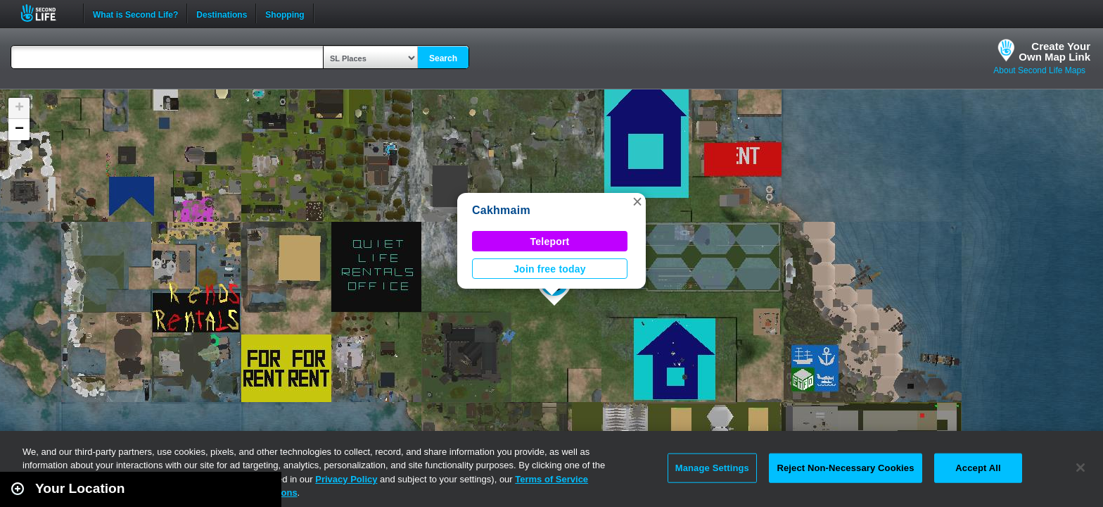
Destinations (221, 13)
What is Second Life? (135, 13)
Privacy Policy (346, 479)
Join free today (550, 269)
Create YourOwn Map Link (1054, 51)
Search (443, 58)
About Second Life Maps (1039, 70)
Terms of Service (551, 479)
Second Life (46, 13)
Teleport (550, 241)
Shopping (284, 13)
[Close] (1080, 467)
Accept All (977, 468)
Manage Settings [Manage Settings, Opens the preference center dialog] (712, 468)
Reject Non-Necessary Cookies (845, 468)
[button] (637, 201)
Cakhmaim (501, 210)
